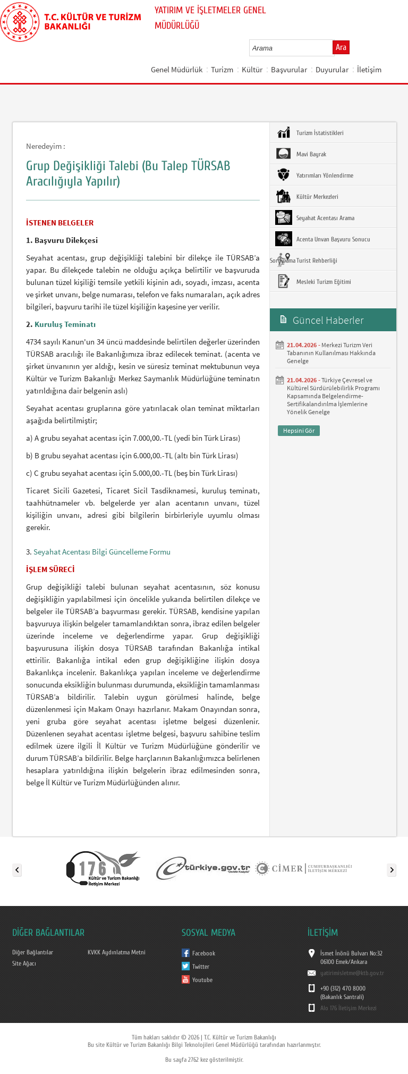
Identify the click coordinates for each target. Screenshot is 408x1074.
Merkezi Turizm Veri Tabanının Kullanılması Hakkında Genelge (331, 353)
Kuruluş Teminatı (65, 324)
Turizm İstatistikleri (309, 132)
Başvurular (289, 69)
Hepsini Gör (298, 430)
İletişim (369, 69)
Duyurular (332, 69)
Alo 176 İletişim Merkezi (348, 1008)
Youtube (202, 980)
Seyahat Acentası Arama (314, 217)
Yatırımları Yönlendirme (314, 174)
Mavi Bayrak (300, 153)
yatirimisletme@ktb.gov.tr (352, 973)
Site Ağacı (24, 963)
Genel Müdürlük (176, 69)
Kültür (252, 69)
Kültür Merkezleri (306, 196)
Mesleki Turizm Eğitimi (313, 281)
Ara (341, 47)
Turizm (222, 69)
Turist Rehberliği (306, 260)
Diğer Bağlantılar (32, 952)
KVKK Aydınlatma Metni (117, 952)
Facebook (203, 953)
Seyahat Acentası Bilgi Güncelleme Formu (102, 552)
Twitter (200, 966)
